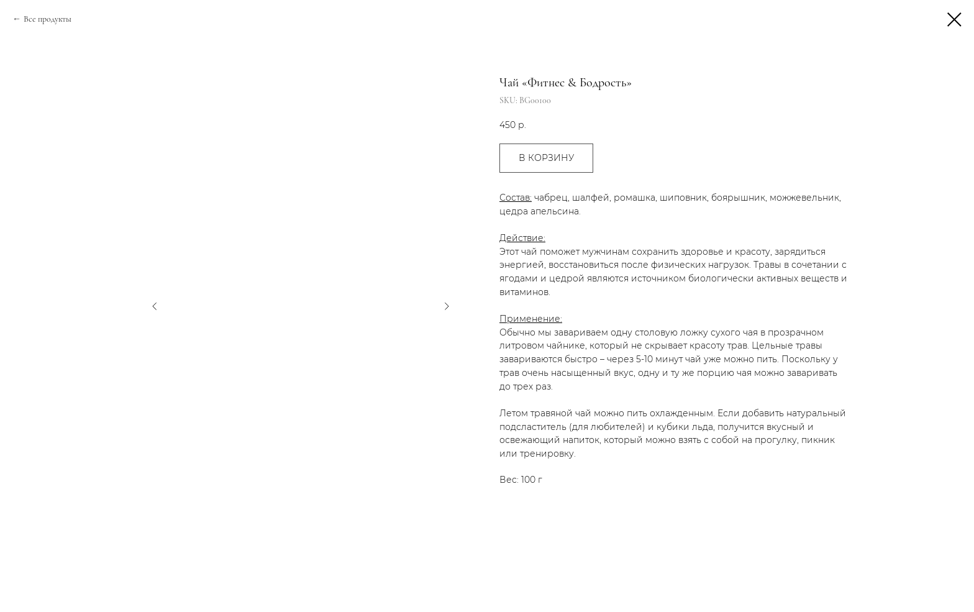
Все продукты (47, 19)
